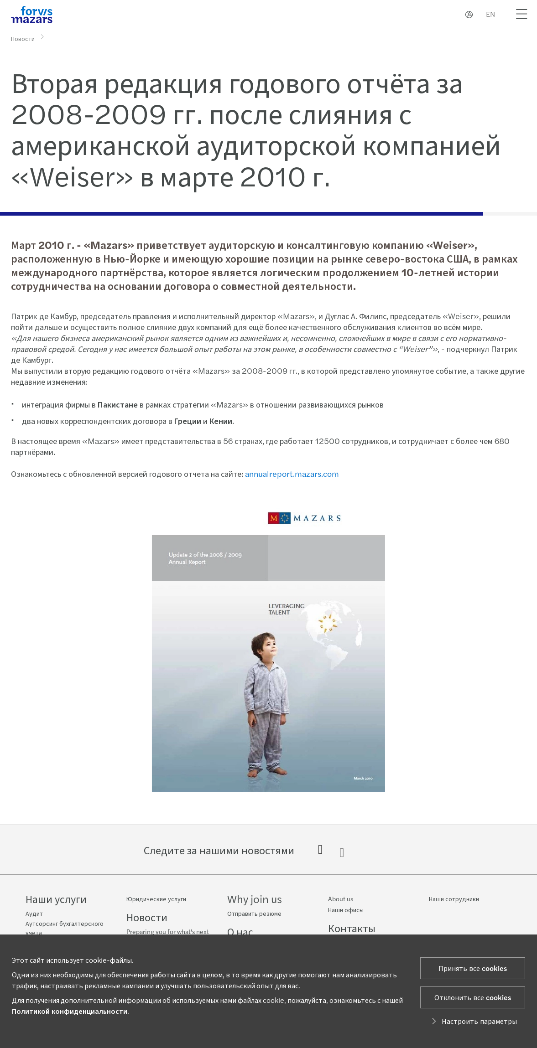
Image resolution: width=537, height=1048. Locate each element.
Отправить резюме (254, 913)
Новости (23, 37)
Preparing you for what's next (167, 931)
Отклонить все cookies (472, 997)
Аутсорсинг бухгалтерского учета (65, 928)
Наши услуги (56, 898)
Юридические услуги (156, 898)
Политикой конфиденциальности (69, 1011)
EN (490, 14)
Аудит (34, 913)
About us (340, 898)
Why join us (254, 898)
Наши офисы (346, 909)
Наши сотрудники (454, 898)
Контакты (351, 927)
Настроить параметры (473, 1021)
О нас (240, 931)
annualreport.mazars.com (291, 473)
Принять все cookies (472, 968)
